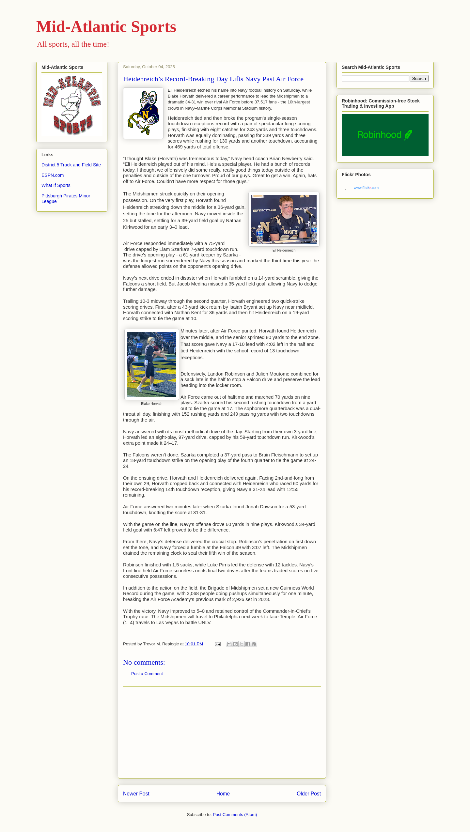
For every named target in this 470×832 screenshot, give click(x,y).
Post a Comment (147, 673)
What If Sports (55, 185)
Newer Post (136, 793)
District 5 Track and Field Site (71, 164)
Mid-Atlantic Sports (106, 26)
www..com (366, 188)
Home (223, 793)
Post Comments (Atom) (235, 814)
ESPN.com (52, 175)
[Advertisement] (222, 732)
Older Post (309, 793)
